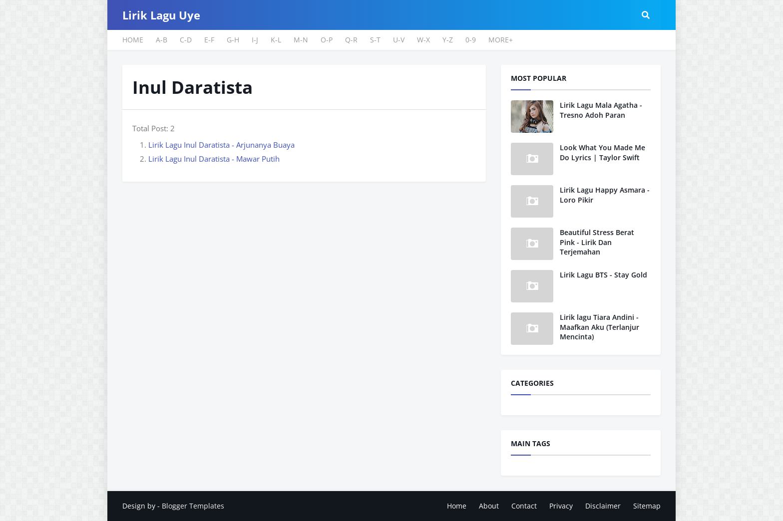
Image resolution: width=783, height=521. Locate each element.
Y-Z (447, 39)
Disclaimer (603, 506)
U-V (398, 39)
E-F (209, 39)
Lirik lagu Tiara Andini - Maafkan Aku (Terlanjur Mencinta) (599, 326)
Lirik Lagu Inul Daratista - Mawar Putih (214, 159)
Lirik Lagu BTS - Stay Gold (603, 274)
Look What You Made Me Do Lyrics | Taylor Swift (602, 152)
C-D (186, 39)
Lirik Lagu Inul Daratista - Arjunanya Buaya (221, 145)
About (489, 506)
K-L (276, 39)
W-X (423, 39)
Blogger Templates (193, 506)
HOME (132, 39)
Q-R (351, 39)
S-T (375, 39)
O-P (327, 39)
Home (456, 506)
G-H (233, 39)
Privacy (561, 506)
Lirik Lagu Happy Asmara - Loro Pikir (605, 195)
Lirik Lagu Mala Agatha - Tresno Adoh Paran (601, 110)
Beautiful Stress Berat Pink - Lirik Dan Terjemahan (597, 242)
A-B (161, 39)
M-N (301, 39)
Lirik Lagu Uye (161, 14)
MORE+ (500, 39)
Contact (524, 506)
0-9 (470, 39)
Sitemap (647, 506)
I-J (255, 39)
